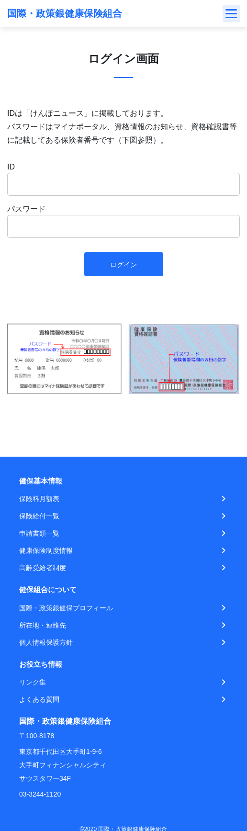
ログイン (123, 265)
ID (11, 167)
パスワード (26, 209)
